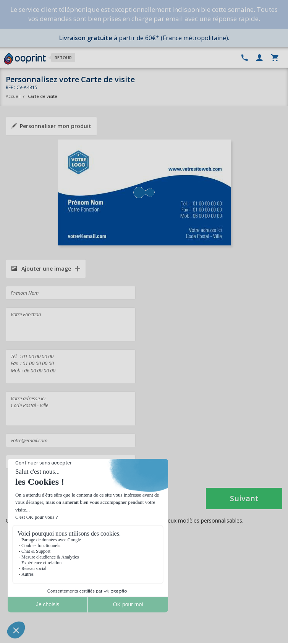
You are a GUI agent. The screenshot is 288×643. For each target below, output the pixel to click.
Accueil (13, 96)
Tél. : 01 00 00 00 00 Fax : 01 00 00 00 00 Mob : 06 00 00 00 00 (71, 366)
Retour (63, 57)
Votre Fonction (71, 324)
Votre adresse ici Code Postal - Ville (71, 408)
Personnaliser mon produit (51, 126)
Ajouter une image (41, 268)
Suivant (244, 498)
